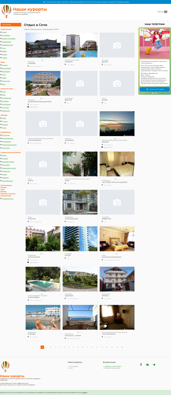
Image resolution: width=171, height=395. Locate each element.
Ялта (3, 84)
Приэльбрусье (7, 181)
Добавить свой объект (113, 366)
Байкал (3, 191)
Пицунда (5, 124)
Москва (4, 187)
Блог (71, 368)
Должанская (6, 98)
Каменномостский (9, 168)
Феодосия (6, 81)
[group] (154, 61)
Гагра (4, 118)
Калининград (6, 195)
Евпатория (6, 71)
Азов (4, 92)
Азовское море (7, 88)
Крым (3, 62)
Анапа (4, 32)
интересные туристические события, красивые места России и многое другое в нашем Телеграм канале (86, 2)
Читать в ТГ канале (155, 89)
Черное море (6, 29)
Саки (3, 74)
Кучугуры (5, 107)
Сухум (4, 128)
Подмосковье (6, 185)
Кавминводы (6, 132)
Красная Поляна (8, 162)
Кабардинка (6, 42)
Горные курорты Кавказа (11, 152)
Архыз (4, 155)
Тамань (4, 54)
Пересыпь (6, 111)
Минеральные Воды (9, 145)
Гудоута (5, 121)
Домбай (5, 158)
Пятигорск (6, 148)
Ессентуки (6, 135)
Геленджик (6, 35)
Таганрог (5, 101)
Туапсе (4, 58)
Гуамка (4, 174)
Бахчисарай (6, 68)
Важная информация (112, 368)
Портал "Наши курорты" (33, 29)
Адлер (4, 51)
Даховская (6, 171)
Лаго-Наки (6, 165)
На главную (74, 366)
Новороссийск (7, 45)
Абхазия (4, 115)
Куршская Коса (7, 199)
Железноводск (7, 138)
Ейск (3, 95)
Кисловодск (6, 141)
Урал (2, 189)
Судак (4, 78)
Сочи (4, 48)
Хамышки (5, 177)
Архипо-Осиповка (8, 38)
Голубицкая (6, 104)
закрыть (84, 392)
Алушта (5, 65)
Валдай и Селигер (8, 193)
